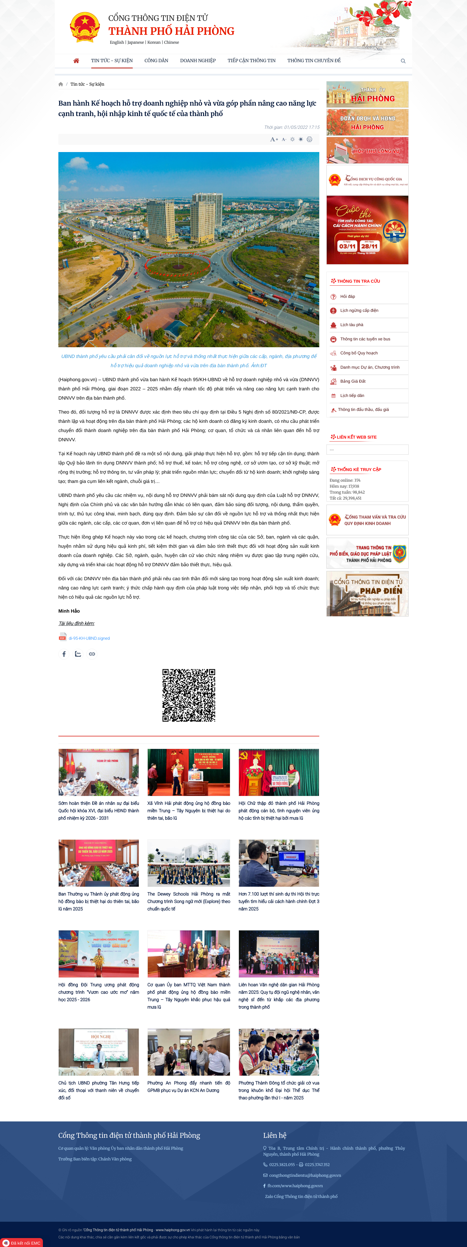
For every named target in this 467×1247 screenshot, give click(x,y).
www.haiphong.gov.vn (173, 1230)
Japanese (135, 42)
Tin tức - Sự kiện (88, 84)
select (402, 449)
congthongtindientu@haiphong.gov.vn (305, 1175)
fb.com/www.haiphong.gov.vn (295, 1185)
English (117, 42)
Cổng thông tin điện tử (158, 18)
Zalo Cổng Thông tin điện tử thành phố (301, 1196)
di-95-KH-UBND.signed (89, 638)
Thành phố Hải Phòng (171, 32)
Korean (154, 42)
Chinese (171, 42)
